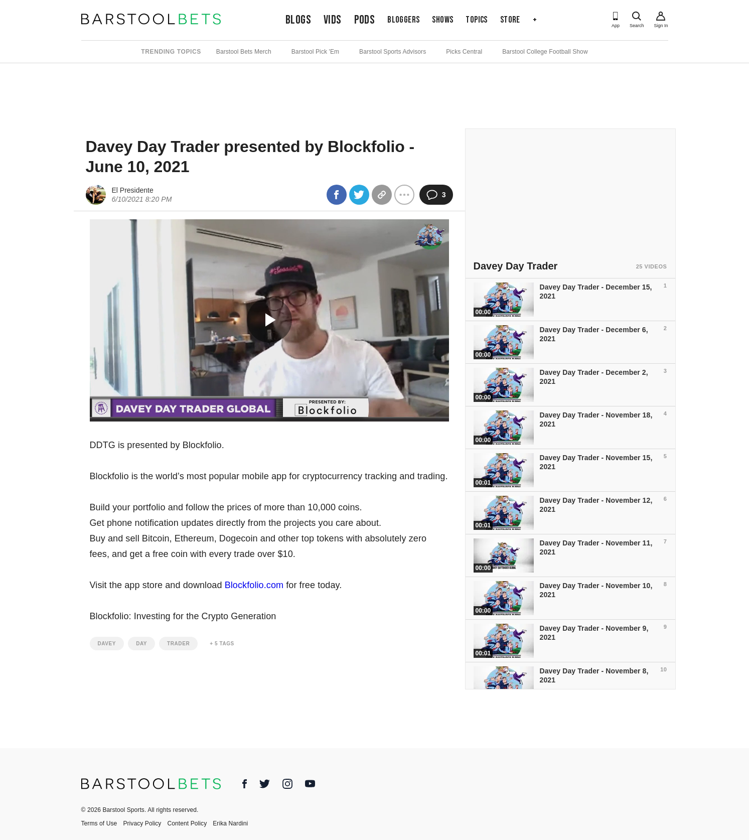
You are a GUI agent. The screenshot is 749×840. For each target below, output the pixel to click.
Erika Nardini (230, 823)
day (141, 643)
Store (510, 20)
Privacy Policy (142, 823)
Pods (364, 20)
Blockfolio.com (254, 585)
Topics (476, 20)
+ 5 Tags (222, 643)
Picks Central (464, 51)
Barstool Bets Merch (243, 51)
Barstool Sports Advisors (392, 51)
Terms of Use (99, 823)
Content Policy (187, 823)
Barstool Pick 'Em (315, 51)
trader (178, 643)
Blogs (298, 20)
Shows (442, 20)
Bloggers (403, 20)
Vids (333, 20)
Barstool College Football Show (544, 51)
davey (107, 643)
